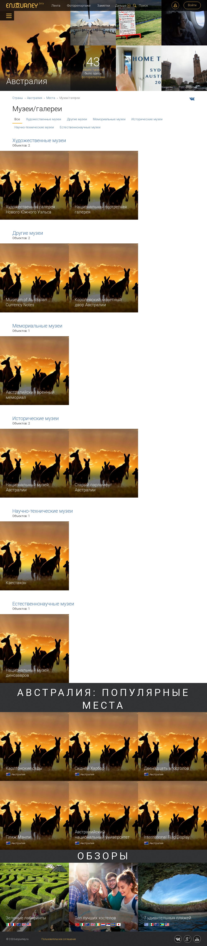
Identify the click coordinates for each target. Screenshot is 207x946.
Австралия (34, 98)
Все (17, 119)
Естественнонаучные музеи (80, 127)
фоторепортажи (93, 77)
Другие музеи (77, 119)
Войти (192, 5)
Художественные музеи (43, 119)
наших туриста (93, 69)
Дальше (123, 5)
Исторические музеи (146, 119)
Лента (55, 5)
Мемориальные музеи (109, 119)
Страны (17, 98)
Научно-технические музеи (34, 127)
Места (50, 98)
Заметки (103, 5)
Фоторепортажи (78, 5)
